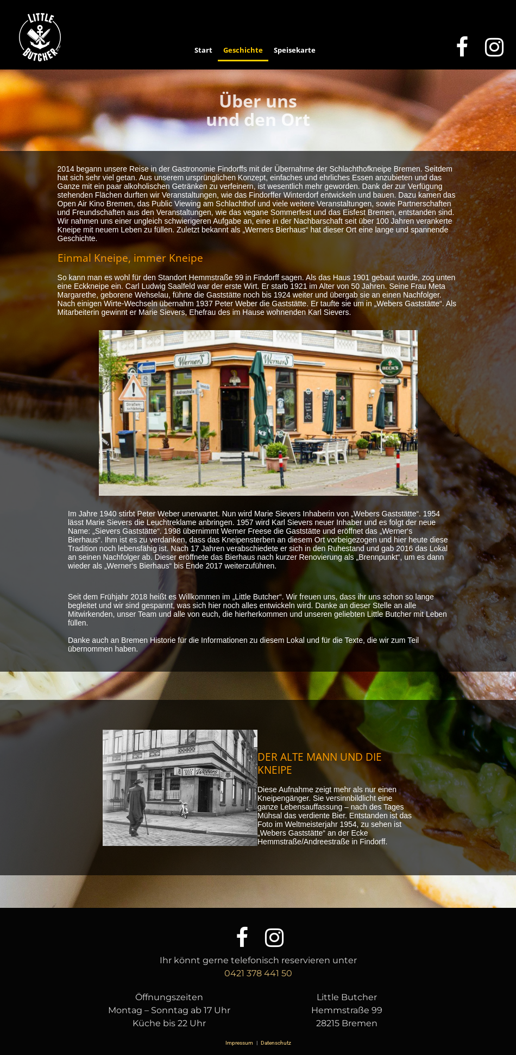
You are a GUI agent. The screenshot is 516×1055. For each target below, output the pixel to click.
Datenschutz (275, 1043)
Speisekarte (295, 50)
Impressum (239, 1043)
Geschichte (243, 50)
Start (203, 50)
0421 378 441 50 (258, 973)
